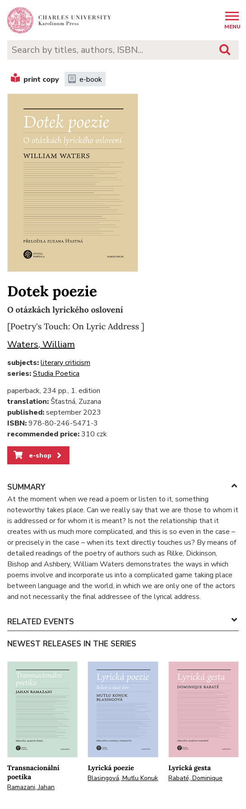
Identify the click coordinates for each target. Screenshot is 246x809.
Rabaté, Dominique (195, 778)
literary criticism (65, 363)
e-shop (38, 455)
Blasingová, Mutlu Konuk (123, 778)
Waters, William (41, 344)
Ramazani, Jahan (31, 787)
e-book (85, 79)
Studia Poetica (56, 374)
